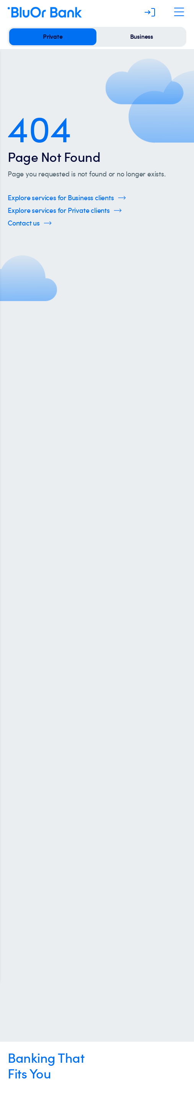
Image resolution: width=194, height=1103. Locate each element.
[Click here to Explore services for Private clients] (65, 210)
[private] (52, 36)
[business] (141, 36)
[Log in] (150, 12)
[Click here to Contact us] (30, 223)
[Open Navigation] (179, 12)
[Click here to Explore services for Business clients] (67, 197)
